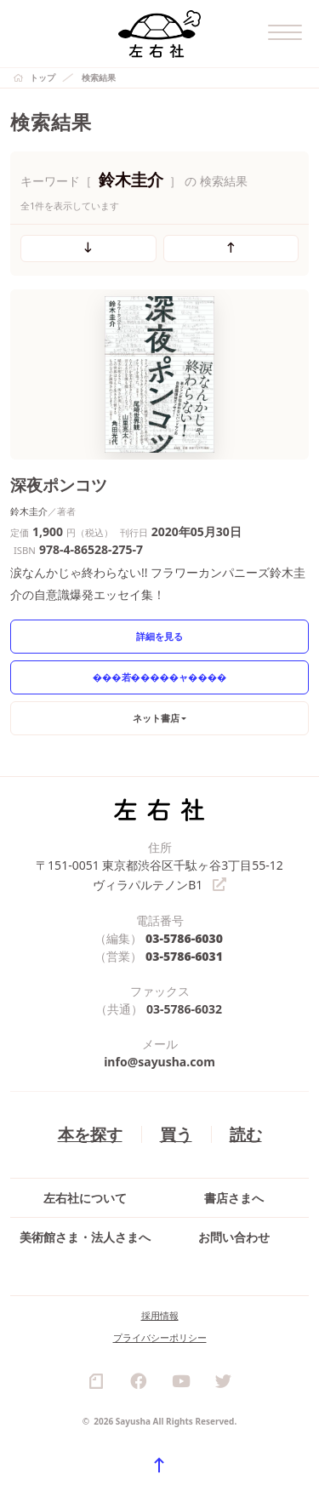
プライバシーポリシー (160, 1335)
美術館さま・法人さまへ (85, 1235)
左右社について (85, 1196)
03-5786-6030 (184, 936)
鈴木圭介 (29, 511)
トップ (42, 77)
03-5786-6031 (184, 954)
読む (246, 1132)
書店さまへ (234, 1196)
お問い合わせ (234, 1235)
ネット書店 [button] (156, 717)
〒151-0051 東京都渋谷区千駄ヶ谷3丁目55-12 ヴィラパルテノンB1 (159, 874)
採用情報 (160, 1313)
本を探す (90, 1132)
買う (176, 1132)
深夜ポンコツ (58, 484)
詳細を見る (159, 636)
